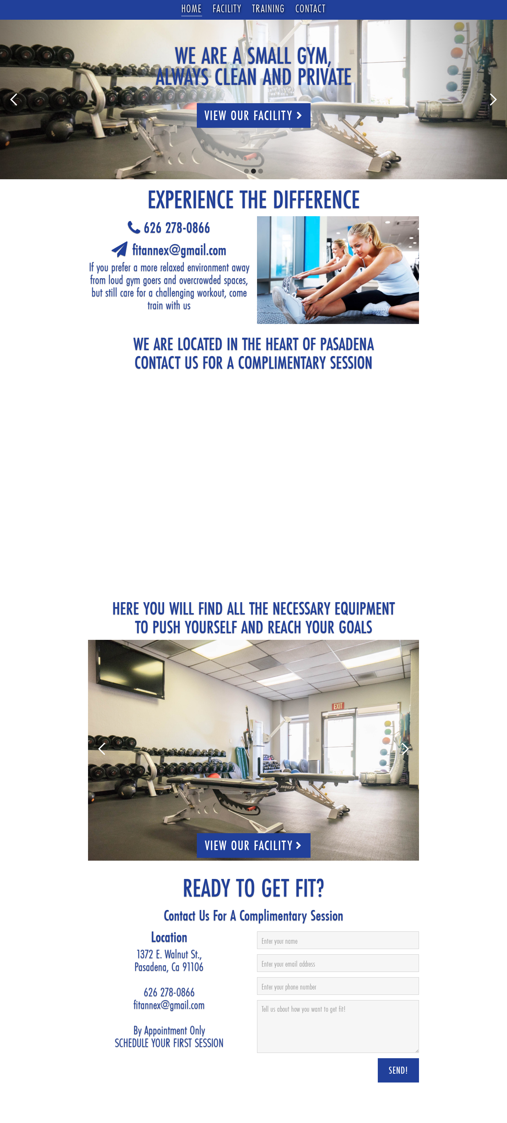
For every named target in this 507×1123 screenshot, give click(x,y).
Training (268, 8)
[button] (14, 99)
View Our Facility (254, 115)
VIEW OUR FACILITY (253, 845)
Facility (227, 8)
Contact (310, 8)
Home (191, 8)
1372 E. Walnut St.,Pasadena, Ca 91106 (169, 960)
